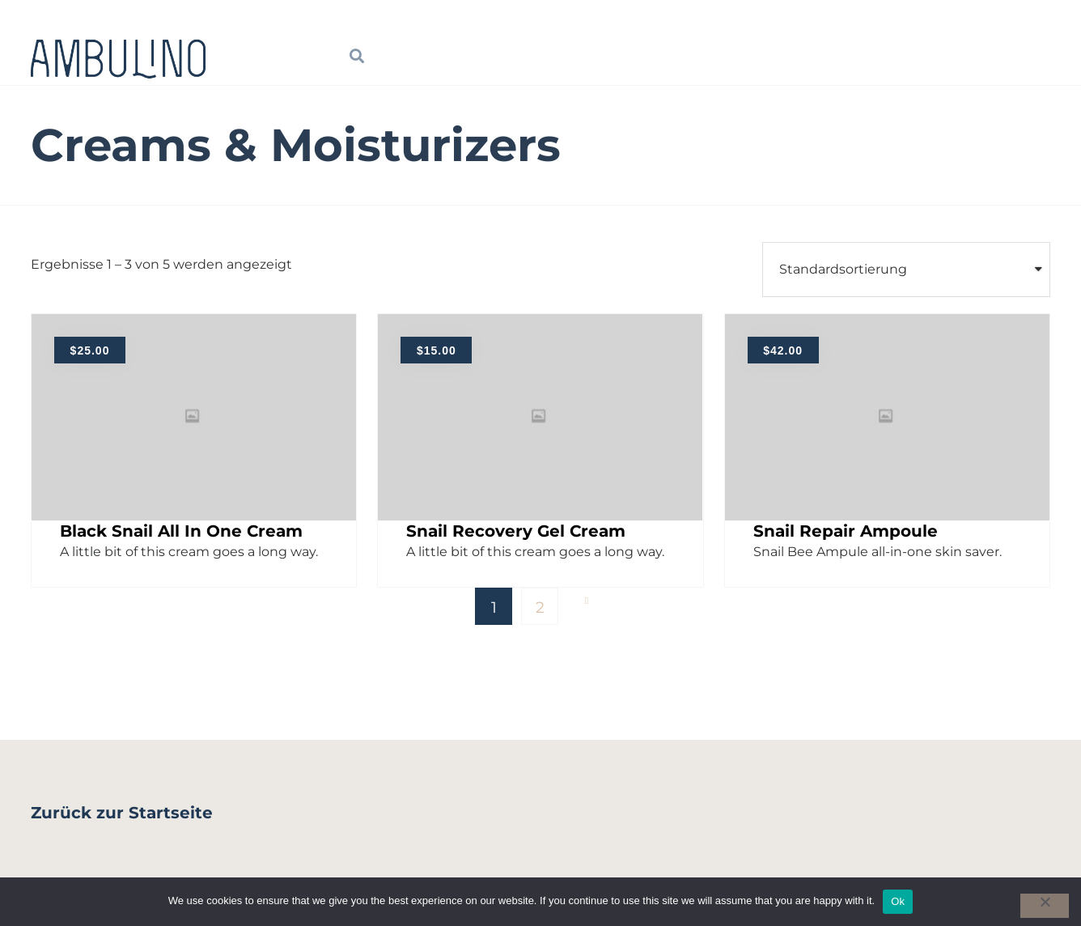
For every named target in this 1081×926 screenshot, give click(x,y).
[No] (1044, 906)
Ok (898, 901)
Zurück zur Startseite (122, 812)
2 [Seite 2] (540, 607)
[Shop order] (906, 269)
